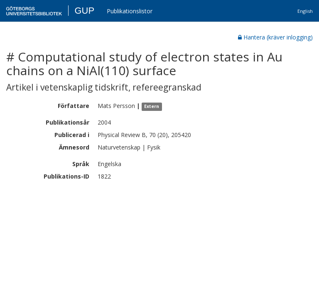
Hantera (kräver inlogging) (275, 37)
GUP (84, 10)
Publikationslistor (129, 11)
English (305, 11)
